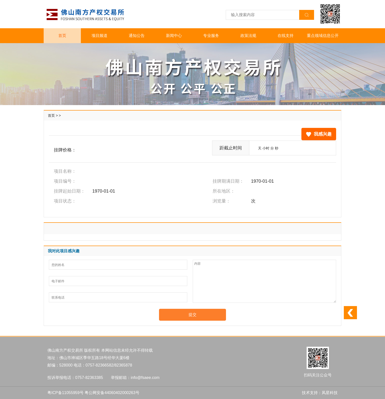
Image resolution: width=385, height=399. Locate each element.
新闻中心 (174, 35)
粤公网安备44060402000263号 (112, 393)
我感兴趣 (319, 134)
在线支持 (285, 35)
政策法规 (248, 35)
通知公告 (137, 35)
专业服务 (211, 35)
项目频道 (99, 35)
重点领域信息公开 (323, 35)
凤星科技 (330, 393)
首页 (62, 35)
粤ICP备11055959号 (65, 393)
